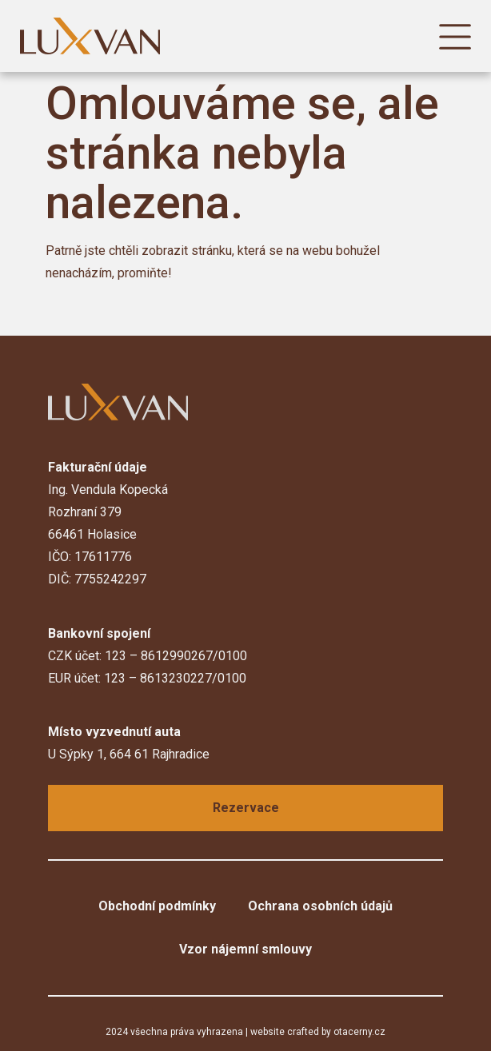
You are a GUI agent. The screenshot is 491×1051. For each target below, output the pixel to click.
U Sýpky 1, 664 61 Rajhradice (129, 754)
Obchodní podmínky (157, 906)
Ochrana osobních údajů (320, 906)
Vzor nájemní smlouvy (245, 949)
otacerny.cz (359, 1031)
